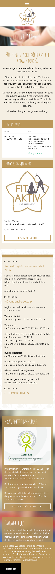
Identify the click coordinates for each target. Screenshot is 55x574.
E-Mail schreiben (27, 238)
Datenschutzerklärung (25, 559)
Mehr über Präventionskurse (27, 506)
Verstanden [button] (10, 568)
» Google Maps (35, 153)
